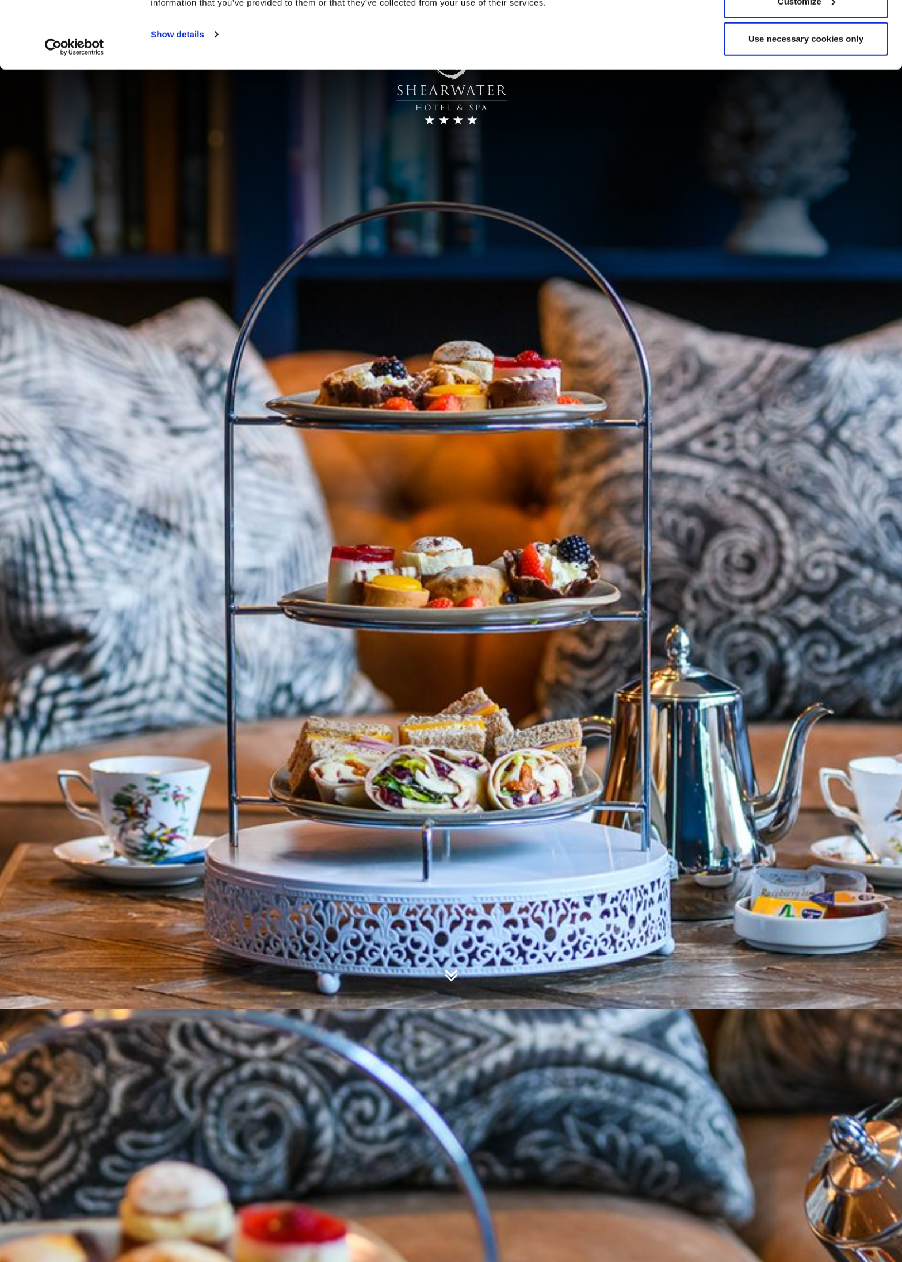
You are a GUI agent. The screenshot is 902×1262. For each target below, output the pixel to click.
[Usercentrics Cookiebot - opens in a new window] (74, 114)
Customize (806, 68)
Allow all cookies (806, 30)
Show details (177, 101)
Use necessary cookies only (805, 105)
